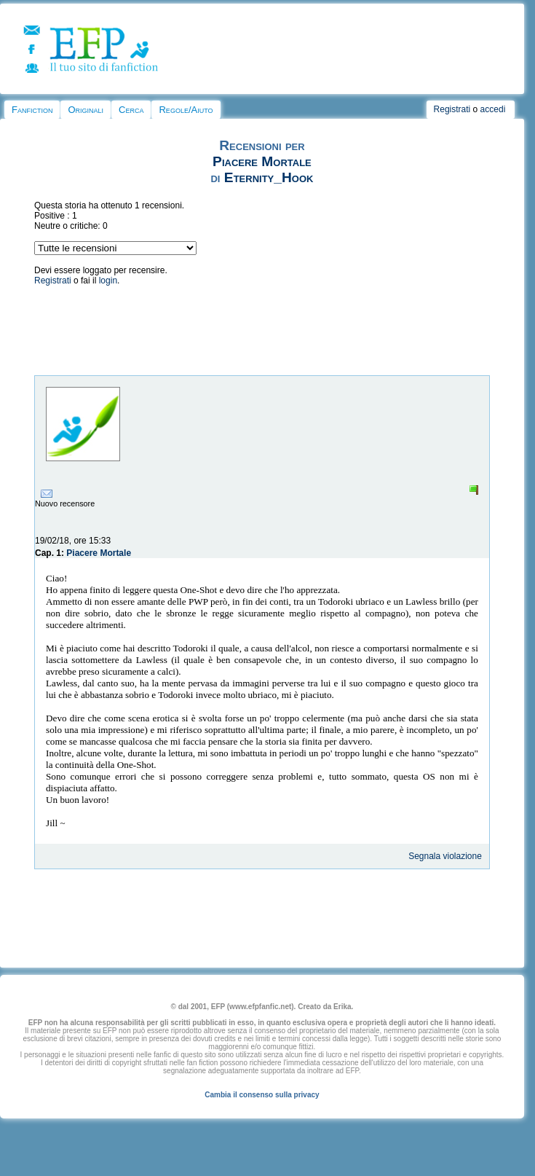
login (108, 280)
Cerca (131, 109)
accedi (493, 109)
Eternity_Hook (269, 177)
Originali (85, 109)
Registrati (452, 109)
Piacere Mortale (262, 161)
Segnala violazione (445, 856)
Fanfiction (32, 109)
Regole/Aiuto (186, 109)
